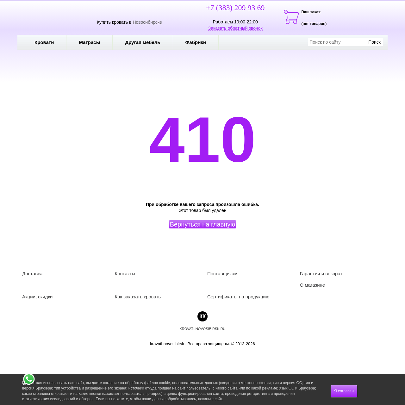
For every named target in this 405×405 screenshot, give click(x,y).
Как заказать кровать (138, 296)
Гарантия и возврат (321, 273)
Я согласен (344, 391)
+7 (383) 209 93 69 (235, 7)
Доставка (32, 273)
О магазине (312, 285)
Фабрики (200, 42)
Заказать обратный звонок (235, 28)
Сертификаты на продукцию (238, 296)
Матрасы (89, 42)
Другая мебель (147, 42)
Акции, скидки (37, 296)
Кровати (48, 42)
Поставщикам (222, 273)
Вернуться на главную (202, 224)
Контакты (125, 273)
